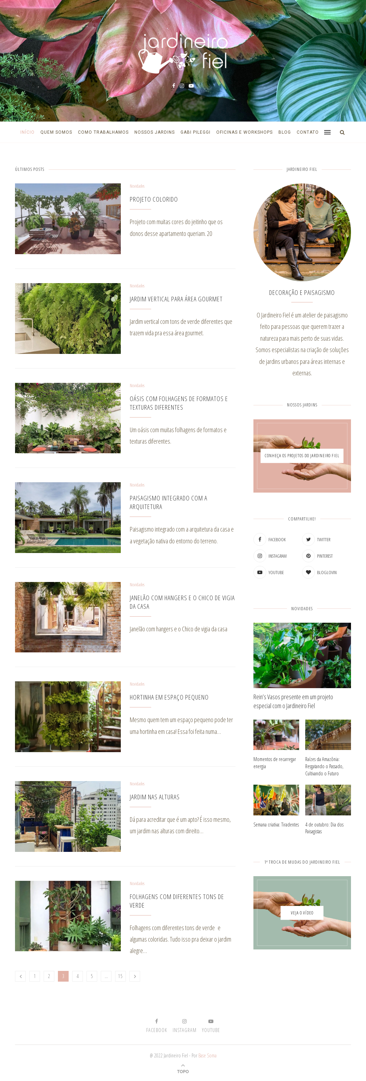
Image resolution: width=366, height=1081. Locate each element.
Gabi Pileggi (195, 132)
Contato (308, 132)
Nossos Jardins (154, 132)
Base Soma (207, 1055)
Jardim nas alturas (155, 797)
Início (27, 132)
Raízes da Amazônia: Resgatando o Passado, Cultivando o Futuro (324, 766)
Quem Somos (56, 132)
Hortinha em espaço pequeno (169, 697)
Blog (284, 132)
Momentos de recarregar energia (274, 763)
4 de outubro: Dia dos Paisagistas (324, 828)
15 (120, 976)
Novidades (137, 186)
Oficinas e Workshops (244, 132)
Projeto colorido (154, 199)
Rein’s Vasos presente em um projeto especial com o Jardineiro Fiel (293, 701)
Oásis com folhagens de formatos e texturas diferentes (179, 402)
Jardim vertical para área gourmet (176, 299)
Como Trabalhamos (103, 132)
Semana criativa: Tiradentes (276, 824)
